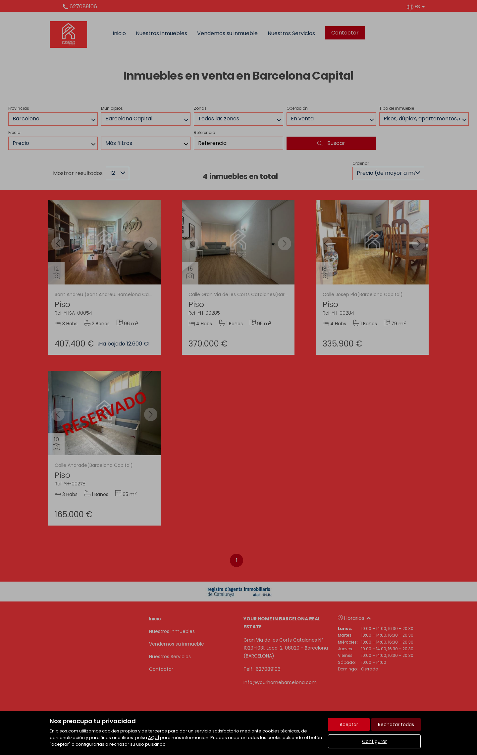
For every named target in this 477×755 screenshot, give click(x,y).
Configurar (374, 741)
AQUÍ (153, 737)
